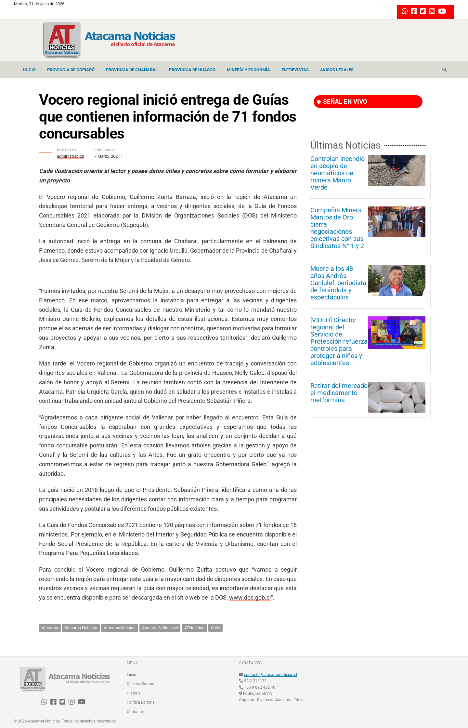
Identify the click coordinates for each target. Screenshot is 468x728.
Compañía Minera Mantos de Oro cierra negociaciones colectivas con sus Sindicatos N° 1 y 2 (337, 227)
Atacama (50, 627)
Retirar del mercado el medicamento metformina (339, 393)
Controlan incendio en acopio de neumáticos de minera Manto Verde (337, 173)
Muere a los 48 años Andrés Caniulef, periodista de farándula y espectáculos (338, 283)
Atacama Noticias (80, 627)
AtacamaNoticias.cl (160, 627)
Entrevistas (295, 69)
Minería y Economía (248, 69)
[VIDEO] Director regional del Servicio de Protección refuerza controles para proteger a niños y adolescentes (339, 341)
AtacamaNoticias (120, 627)
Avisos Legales (337, 69)
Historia (134, 693)
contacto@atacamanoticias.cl (270, 674)
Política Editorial (141, 702)
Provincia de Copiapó (71, 69)
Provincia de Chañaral (132, 69)
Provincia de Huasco (192, 69)
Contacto (135, 711)
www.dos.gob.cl (250, 597)
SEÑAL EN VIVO (342, 102)
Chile (215, 627)
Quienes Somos (140, 684)
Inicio (29, 69)
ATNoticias (194, 627)
